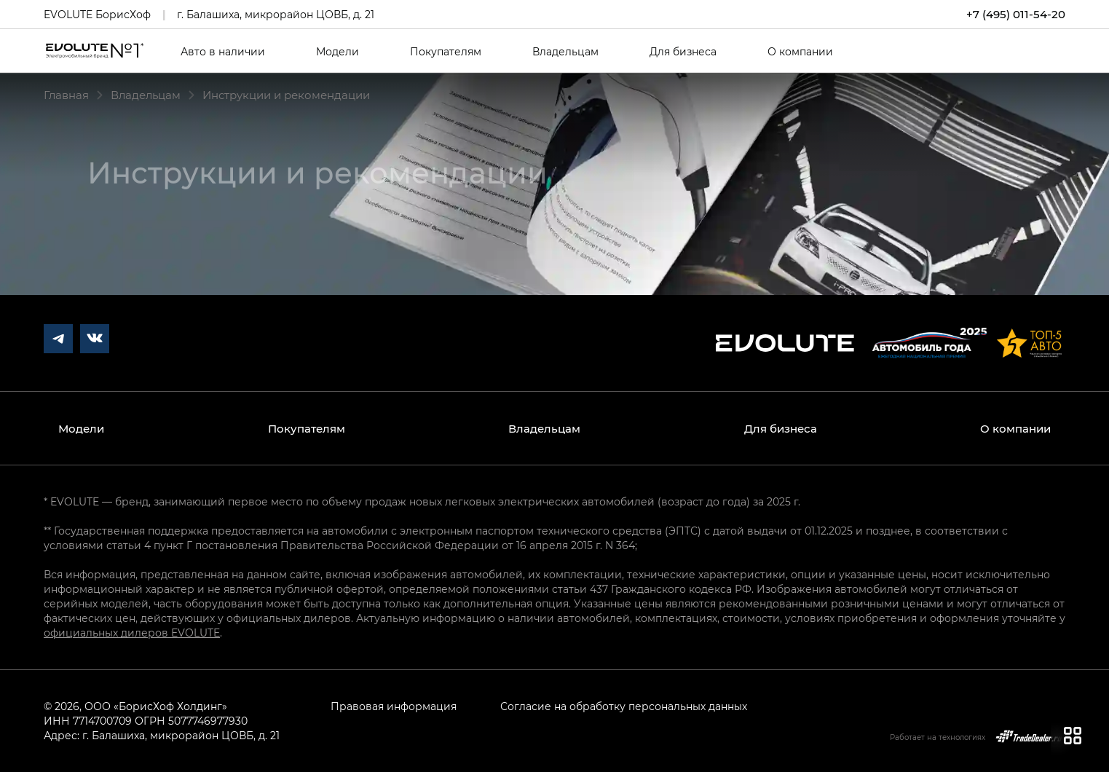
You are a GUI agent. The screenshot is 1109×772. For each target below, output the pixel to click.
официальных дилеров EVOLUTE (132, 632)
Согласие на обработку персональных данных (623, 706)
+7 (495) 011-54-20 (1015, 14)
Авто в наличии (223, 52)
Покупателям (445, 52)
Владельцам (565, 52)
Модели (337, 52)
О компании (800, 52)
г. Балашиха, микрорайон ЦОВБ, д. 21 (275, 14)
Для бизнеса (683, 52)
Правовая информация (394, 706)
